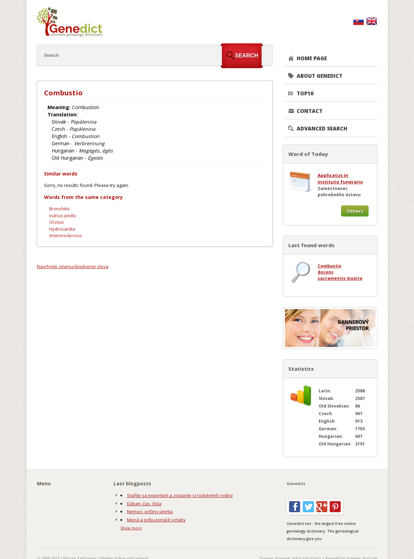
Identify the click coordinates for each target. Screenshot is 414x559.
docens (325, 272)
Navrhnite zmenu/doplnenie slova (72, 266)
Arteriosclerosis (65, 235)
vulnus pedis (62, 215)
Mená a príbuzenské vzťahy (156, 520)
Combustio (329, 266)
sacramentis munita (340, 278)
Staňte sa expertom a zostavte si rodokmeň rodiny (180, 495)
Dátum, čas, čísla (144, 503)
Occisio (56, 222)
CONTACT (309, 110)
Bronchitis (59, 208)
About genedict (319, 75)
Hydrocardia (62, 229)
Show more (131, 527)
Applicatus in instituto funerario (340, 178)
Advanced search (322, 128)
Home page (312, 58)
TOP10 (305, 93)
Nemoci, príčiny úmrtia (150, 511)
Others (355, 211)
